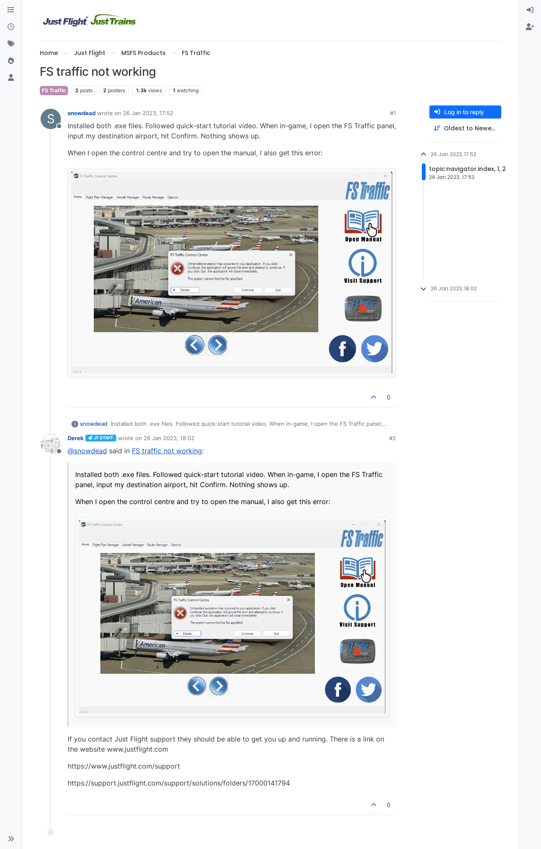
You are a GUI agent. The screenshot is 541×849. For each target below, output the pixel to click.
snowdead (82, 113)
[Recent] (11, 27)
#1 (393, 113)
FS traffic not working (167, 451)
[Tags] (11, 44)
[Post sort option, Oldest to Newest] (465, 128)
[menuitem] (530, 10)
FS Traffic (54, 90)
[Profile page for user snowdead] (51, 119)
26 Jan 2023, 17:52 (148, 113)
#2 (392, 438)
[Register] (530, 27)
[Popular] (11, 61)
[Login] (530, 10)
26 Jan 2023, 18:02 (169, 438)
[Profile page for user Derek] (51, 444)
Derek (76, 438)
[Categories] (11, 10)
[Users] (11, 78)
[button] (11, 839)
